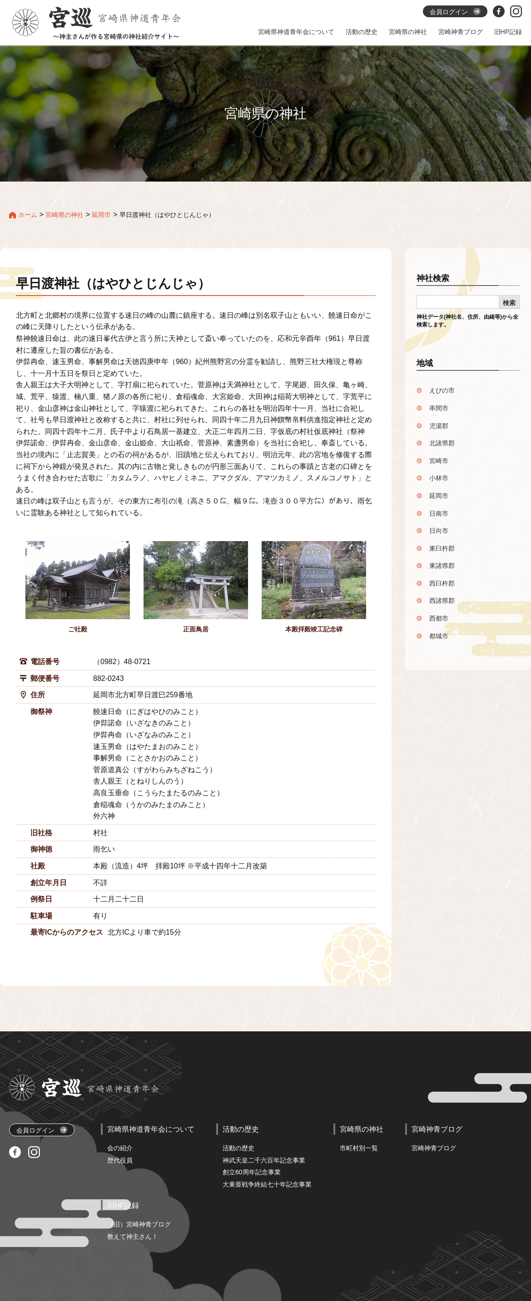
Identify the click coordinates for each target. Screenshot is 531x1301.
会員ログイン (41, 1130)
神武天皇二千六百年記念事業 (264, 1160)
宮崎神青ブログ (434, 1148)
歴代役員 (120, 1160)
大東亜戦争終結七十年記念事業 (267, 1184)
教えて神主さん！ (132, 1236)
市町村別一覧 (359, 1148)
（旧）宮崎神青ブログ (139, 1224)
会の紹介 (120, 1148)
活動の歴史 (238, 1148)
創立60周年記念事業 (252, 1172)
